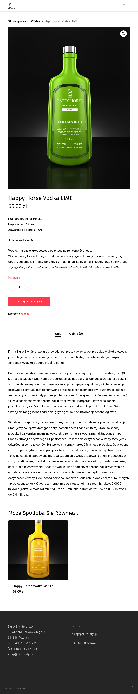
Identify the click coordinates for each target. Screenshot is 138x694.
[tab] (58, 334)
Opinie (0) (76, 334)
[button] (131, 6)
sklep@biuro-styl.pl (20, 654)
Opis (58, 334)
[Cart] (123, 5)
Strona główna (17, 21)
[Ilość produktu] (19, 287)
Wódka (35, 21)
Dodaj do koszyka (29, 301)
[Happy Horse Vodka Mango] (38, 550)
